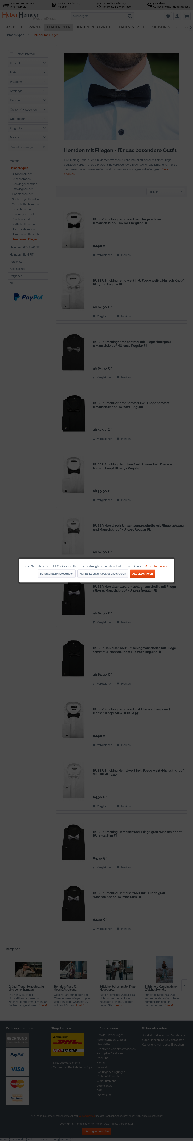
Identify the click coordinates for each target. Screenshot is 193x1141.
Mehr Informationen (157, 566)
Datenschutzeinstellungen (56, 573)
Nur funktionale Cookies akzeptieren (103, 573)
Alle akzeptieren (142, 573)
